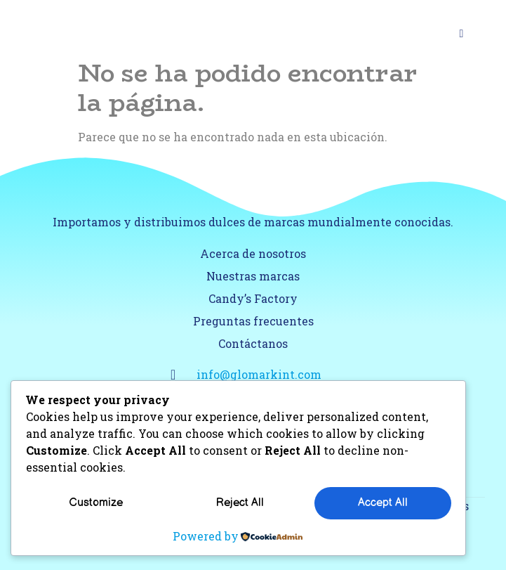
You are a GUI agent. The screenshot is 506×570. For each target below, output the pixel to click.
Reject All (240, 503)
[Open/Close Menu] (461, 33)
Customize (96, 503)
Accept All (383, 503)
